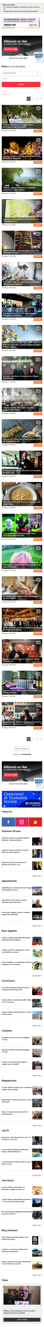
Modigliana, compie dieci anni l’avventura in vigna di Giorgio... (21, 566)
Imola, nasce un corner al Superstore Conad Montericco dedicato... (22, 629)
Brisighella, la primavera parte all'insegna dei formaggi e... (20, 597)
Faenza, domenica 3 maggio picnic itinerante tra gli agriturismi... (18, 126)
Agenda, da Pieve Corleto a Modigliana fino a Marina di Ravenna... (21, 157)
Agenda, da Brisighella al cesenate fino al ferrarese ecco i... (20, 220)
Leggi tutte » (37, 876)
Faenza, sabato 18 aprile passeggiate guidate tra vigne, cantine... (19, 189)
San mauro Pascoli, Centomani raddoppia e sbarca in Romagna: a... (21, 283)
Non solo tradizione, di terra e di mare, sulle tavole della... (21, 503)
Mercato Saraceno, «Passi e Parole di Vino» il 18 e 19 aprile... (22, 346)
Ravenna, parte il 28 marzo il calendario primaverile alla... (20, 691)
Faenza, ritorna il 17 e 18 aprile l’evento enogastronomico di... (19, 314)
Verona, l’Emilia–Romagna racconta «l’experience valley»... (18, 409)
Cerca (21, 84)
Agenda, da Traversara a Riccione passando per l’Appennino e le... (22, 440)
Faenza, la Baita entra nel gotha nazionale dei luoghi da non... (21, 251)
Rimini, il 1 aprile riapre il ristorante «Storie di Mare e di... (21, 660)
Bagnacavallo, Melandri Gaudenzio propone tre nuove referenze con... (22, 723)
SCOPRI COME (10, 49)
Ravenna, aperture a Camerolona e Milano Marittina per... (21, 377)
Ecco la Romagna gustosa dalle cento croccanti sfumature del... (19, 534)
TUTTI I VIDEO (22, 1319)
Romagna (5, 130)
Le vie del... (38, 131)
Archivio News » (22, 749)
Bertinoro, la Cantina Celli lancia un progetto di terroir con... (22, 471)
